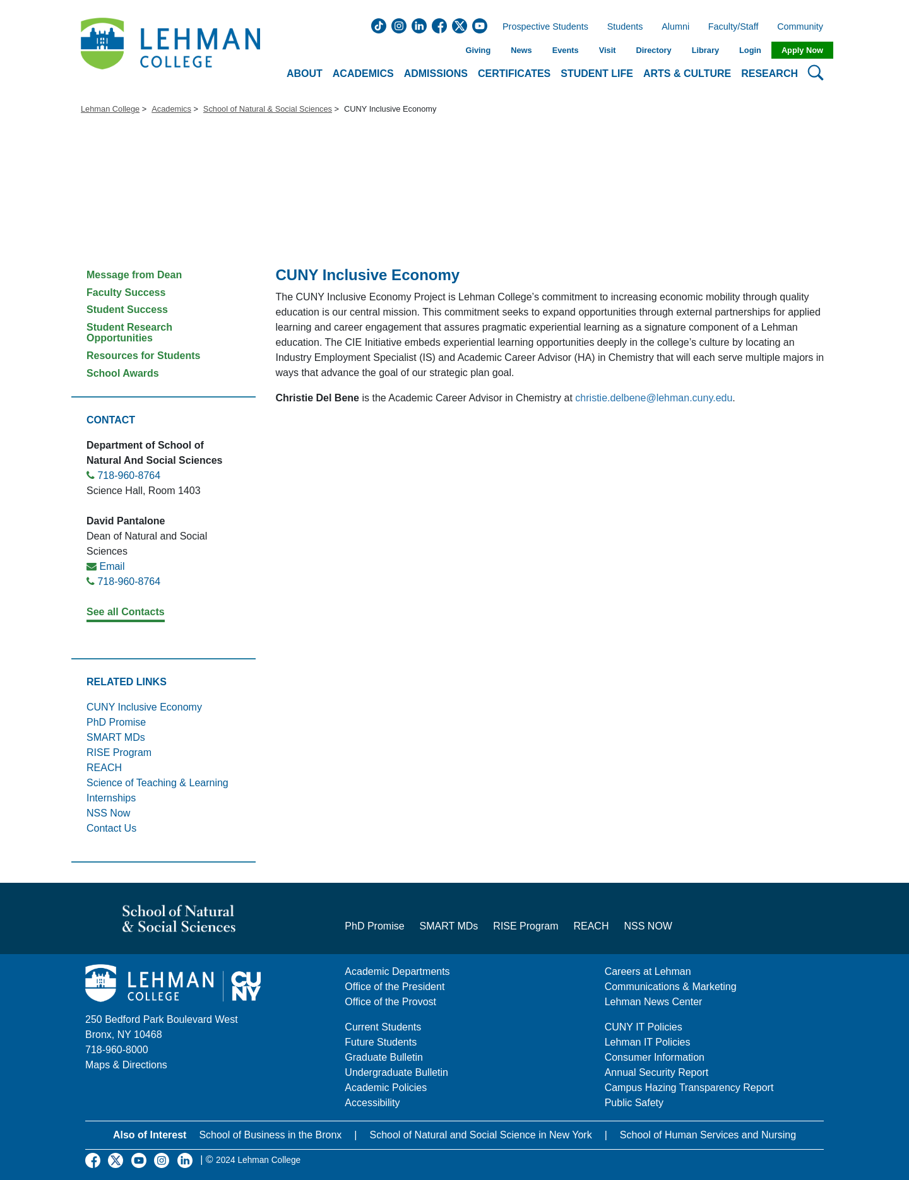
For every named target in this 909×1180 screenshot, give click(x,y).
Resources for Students (143, 355)
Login (750, 50)
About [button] (305, 73)
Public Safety (634, 1102)
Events (565, 50)
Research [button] (769, 73)
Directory (653, 50)
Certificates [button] (514, 73)
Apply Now (802, 50)
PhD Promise (116, 722)
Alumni (675, 27)
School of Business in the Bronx (270, 1135)
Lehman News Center (654, 1001)
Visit (607, 50)
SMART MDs (115, 737)
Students (625, 27)
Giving (477, 50)
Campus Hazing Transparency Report (689, 1087)
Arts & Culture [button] (687, 73)
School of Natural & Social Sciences (267, 109)
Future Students (381, 1042)
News (521, 50)
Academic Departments (397, 971)
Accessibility (372, 1102)
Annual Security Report (657, 1072)
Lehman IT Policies (648, 1042)
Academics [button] (363, 73)
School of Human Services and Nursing (708, 1135)
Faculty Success (125, 292)
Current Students (383, 1027)
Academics (171, 109)
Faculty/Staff (733, 27)
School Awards (122, 373)
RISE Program (119, 752)
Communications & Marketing (671, 986)
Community (804, 27)
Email (111, 566)
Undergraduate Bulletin (396, 1072)
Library (705, 50)
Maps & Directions (126, 1064)
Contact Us (111, 828)
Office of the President (394, 986)
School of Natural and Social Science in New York (480, 1135)
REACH (104, 767)
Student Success (127, 309)
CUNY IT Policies (643, 1027)
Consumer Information (654, 1057)
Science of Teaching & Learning (157, 782)
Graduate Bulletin (384, 1057)
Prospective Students (541, 27)
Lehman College (110, 109)
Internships (111, 798)
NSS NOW (648, 926)
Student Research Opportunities (129, 333)
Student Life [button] (597, 73)
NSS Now (108, 813)
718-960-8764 (128, 475)
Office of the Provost (390, 1001)
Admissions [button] (436, 73)
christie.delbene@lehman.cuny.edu (653, 397)
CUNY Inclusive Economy (144, 707)
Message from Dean (134, 274)
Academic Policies (386, 1087)
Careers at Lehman (648, 971)
